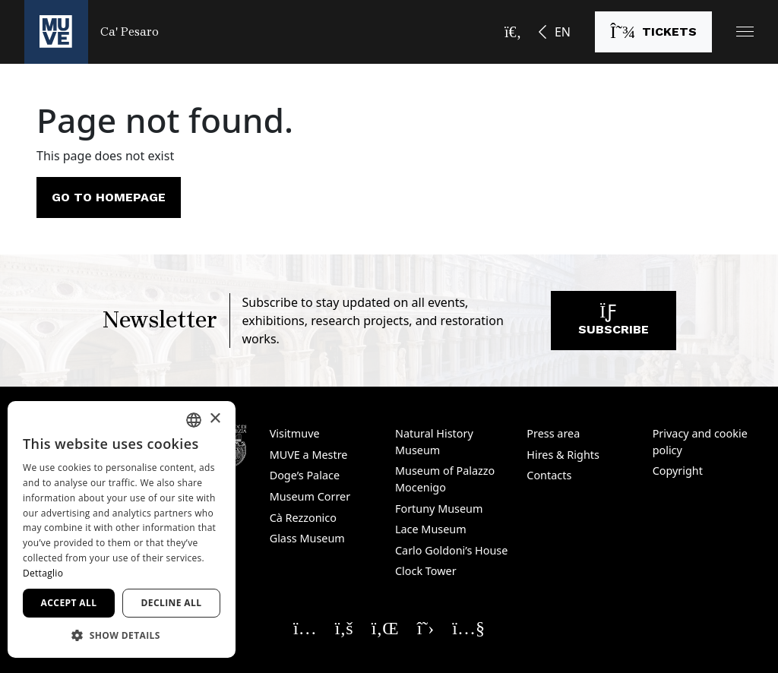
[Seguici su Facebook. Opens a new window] (344, 627)
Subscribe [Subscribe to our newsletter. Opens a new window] (613, 323)
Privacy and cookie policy (700, 441)
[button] (745, 31)
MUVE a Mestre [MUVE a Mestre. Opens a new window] (309, 454)
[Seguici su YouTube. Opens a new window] (468, 627)
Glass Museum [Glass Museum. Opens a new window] (307, 538)
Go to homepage (109, 197)
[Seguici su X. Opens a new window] (426, 627)
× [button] (214, 419)
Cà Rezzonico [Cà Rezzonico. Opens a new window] (303, 517)
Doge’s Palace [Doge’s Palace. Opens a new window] (305, 475)
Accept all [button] (69, 602)
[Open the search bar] (513, 32)
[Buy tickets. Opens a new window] (653, 31)
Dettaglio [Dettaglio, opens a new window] (43, 573)
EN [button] (563, 32)
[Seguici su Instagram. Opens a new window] (305, 627)
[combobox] (193, 420)
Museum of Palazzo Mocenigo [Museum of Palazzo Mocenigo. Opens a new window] (445, 478)
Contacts (549, 475)
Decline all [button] (171, 602)
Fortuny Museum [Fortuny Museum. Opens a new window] (439, 508)
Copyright (678, 470)
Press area (553, 433)
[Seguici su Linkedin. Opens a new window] (385, 627)
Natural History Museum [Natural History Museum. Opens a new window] (434, 441)
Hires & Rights (563, 454)
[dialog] (122, 529)
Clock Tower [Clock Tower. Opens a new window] (426, 571)
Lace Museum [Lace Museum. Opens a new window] (430, 529)
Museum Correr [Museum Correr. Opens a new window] (310, 496)
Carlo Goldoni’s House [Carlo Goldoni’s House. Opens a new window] (451, 550)
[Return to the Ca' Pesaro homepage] (91, 32)
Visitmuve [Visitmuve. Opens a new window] (295, 433)
